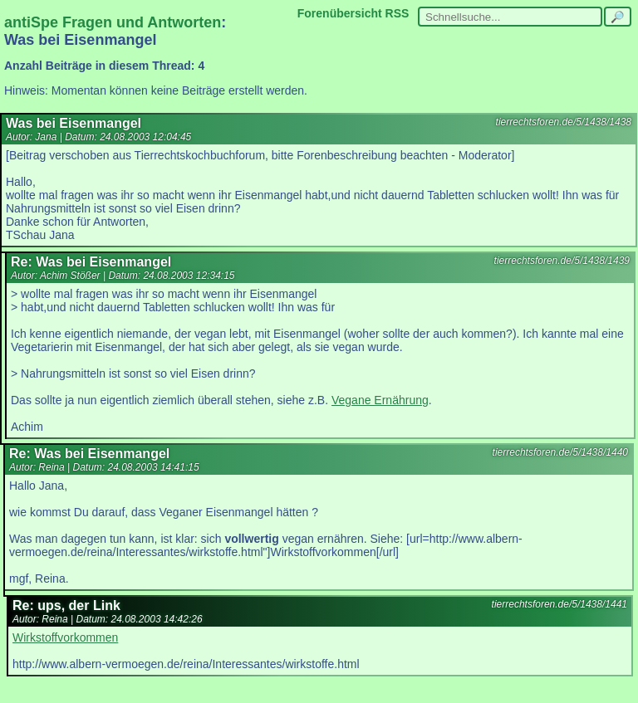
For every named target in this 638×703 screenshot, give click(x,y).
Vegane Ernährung (380, 400)
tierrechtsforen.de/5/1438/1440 (560, 452)
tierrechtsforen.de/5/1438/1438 (563, 122)
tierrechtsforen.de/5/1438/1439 (562, 260)
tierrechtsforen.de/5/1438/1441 (559, 604)
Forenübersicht (339, 13)
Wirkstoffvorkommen (65, 637)
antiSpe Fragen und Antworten (112, 22)
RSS (397, 13)
